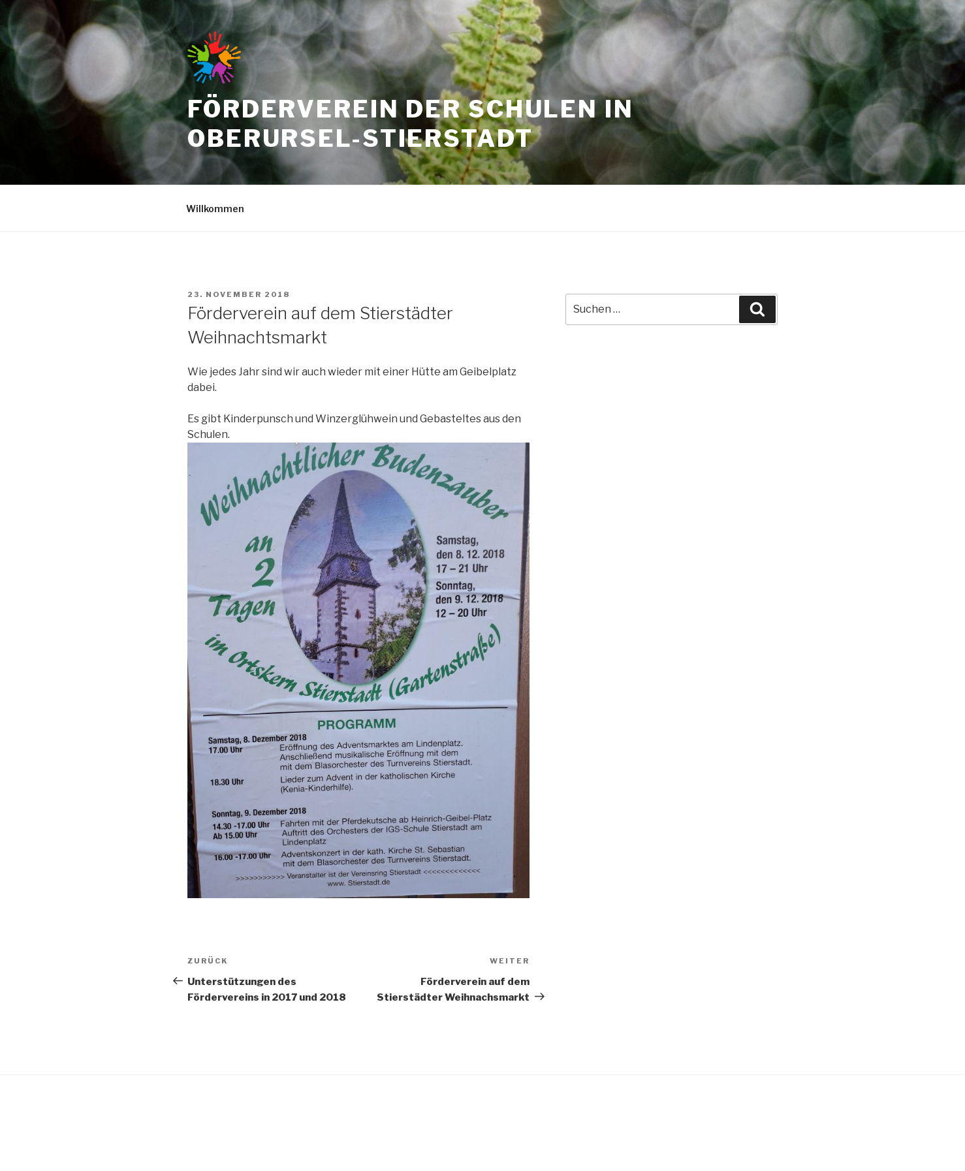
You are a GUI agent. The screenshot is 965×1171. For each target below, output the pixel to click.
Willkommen (215, 208)
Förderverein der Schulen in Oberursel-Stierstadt (410, 124)
